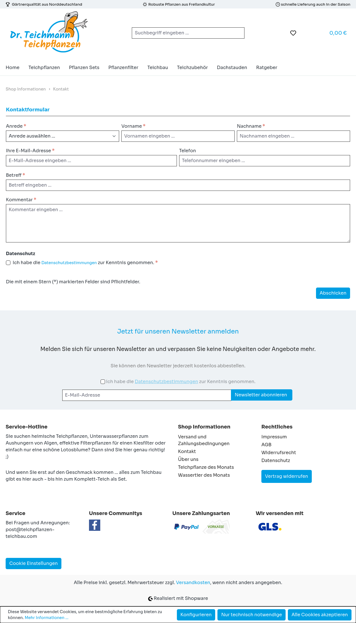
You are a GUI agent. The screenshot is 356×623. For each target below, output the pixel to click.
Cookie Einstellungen (33, 563)
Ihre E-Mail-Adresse (30, 151)
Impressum (274, 437)
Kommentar (21, 200)
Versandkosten (193, 583)
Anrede (16, 126)
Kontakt (187, 451)
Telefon (187, 151)
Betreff (15, 175)
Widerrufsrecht (278, 453)
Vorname (133, 126)
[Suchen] (237, 33)
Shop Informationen (204, 427)
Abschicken (333, 293)
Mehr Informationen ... (46, 617)
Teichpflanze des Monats (206, 467)
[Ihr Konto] (307, 33)
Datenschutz (275, 460)
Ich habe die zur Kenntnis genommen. (85, 263)
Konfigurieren (196, 615)
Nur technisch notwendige (251, 615)
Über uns (188, 459)
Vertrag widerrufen (286, 476)
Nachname (251, 126)
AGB (266, 445)
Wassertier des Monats (204, 475)
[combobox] (181, 33)
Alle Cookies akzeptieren (320, 615)
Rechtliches (276, 427)
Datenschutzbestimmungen (69, 262)
